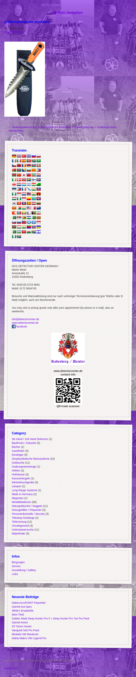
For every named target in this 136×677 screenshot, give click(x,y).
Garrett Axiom (20, 622)
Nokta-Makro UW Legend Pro (29, 638)
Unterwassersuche (23, 529)
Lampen (16, 486)
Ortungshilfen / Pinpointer (26, 509)
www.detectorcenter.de (25, 322)
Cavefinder (18, 450)
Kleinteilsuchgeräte (23, 482)
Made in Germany (22, 494)
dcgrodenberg (12, 31)
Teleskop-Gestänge (23, 517)
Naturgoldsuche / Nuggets (27, 505)
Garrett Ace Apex (22, 606)
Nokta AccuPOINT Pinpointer (29, 602)
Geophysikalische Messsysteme (30, 458)
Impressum (10, 668)
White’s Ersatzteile (22, 610)
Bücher (16, 446)
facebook (19, 326)
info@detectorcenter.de (25, 319)
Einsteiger (17, 454)
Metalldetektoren (21, 502)
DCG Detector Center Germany (67, 5)
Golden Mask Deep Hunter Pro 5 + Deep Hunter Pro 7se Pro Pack (50, 618)
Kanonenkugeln (21, 478)
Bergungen (18, 562)
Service (16, 566)
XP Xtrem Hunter (22, 626)
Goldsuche (18, 462)
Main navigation (70, 12)
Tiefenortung (19, 521)
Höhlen (16, 470)
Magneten (17, 498)
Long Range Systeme (24, 490)
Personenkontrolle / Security (28, 513)
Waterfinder (18, 533)
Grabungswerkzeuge (24, 466)
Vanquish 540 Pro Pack (25, 630)
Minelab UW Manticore (25, 634)
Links (15, 574)
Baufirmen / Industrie (24, 442)
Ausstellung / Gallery (24, 570)
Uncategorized (20, 525)
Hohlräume (18, 474)
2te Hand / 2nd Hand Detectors (30, 439)
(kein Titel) (18, 614)
